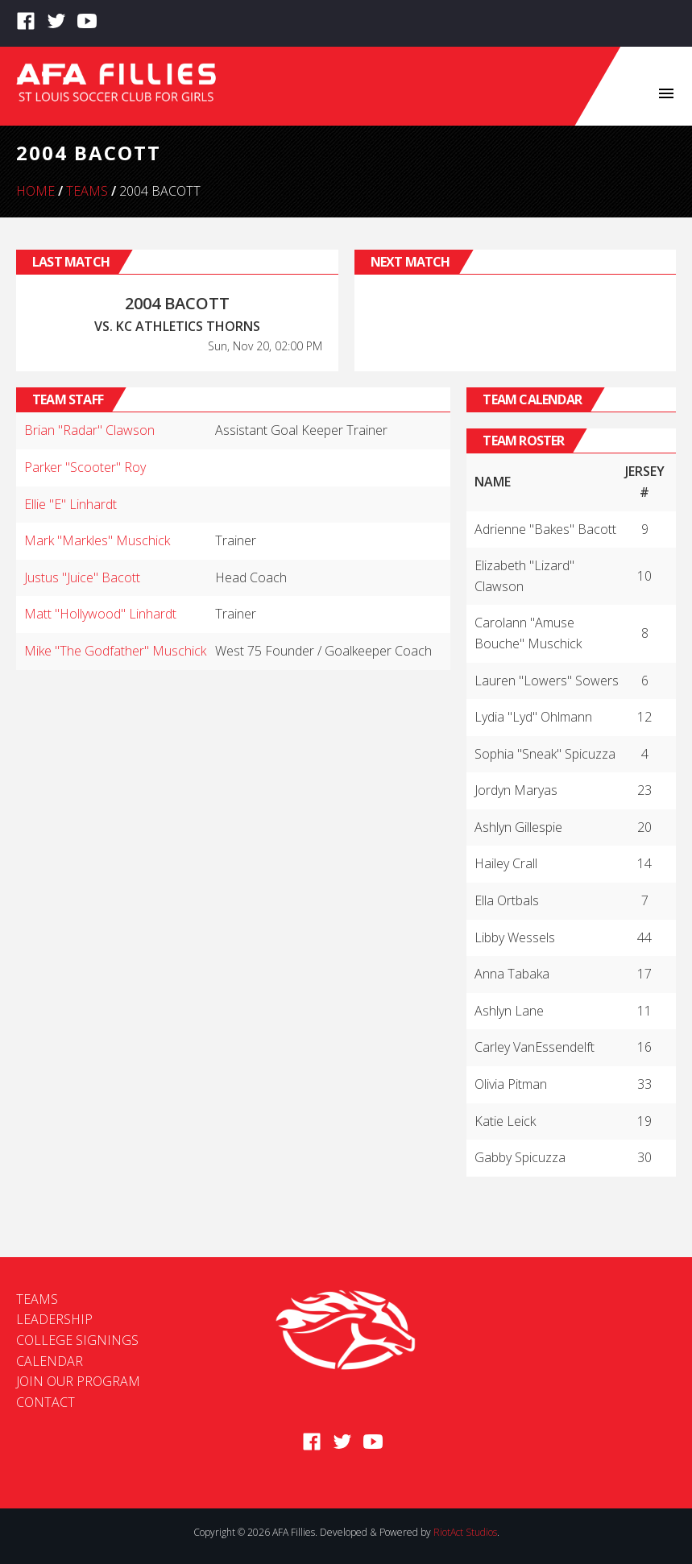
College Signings (77, 1340)
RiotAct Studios (465, 1532)
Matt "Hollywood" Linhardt (100, 614)
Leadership (54, 1319)
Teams (87, 191)
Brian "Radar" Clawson (89, 430)
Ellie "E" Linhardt (70, 504)
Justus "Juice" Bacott (82, 577)
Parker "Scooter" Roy (85, 467)
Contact (45, 1402)
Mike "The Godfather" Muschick (115, 651)
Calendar (49, 1361)
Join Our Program (78, 1381)
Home (35, 191)
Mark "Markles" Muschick (97, 540)
